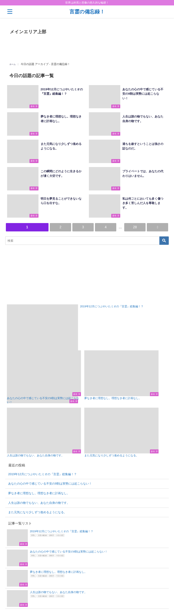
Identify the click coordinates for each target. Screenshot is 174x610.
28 (135, 226)
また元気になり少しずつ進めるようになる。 (37, 487)
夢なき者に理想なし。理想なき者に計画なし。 (39, 468)
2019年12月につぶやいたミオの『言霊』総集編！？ (42, 448)
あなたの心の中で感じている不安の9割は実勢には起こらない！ (50, 458)
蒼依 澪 (32, 107)
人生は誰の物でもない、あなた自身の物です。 (39, 477)
